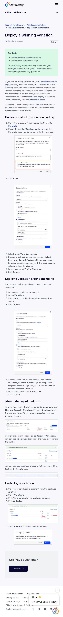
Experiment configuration (38, 28)
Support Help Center (14, 25)
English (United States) (17, 609)
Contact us (18, 568)
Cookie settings (13, 601)
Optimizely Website (14, 594)
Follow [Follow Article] (54, 42)
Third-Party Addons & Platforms (20, 605)
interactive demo (37, 100)
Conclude (12, 126)
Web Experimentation (36, 25)
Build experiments (16, 28)
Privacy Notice (12, 597)
